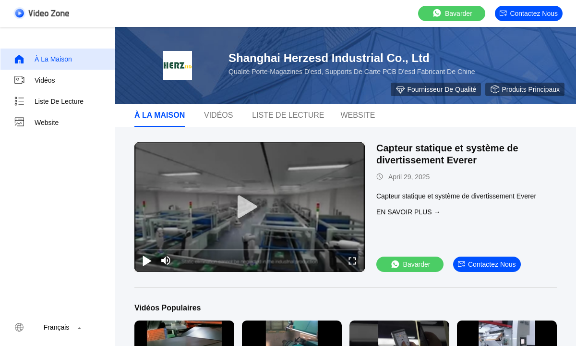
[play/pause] (146, 260)
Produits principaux (525, 89)
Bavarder (452, 13)
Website (36, 122)
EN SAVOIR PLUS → (408, 212)
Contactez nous (529, 13)
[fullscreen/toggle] (352, 260)
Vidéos (34, 80)
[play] (250, 207)
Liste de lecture (48, 101)
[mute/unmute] (166, 260)
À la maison (42, 59)
